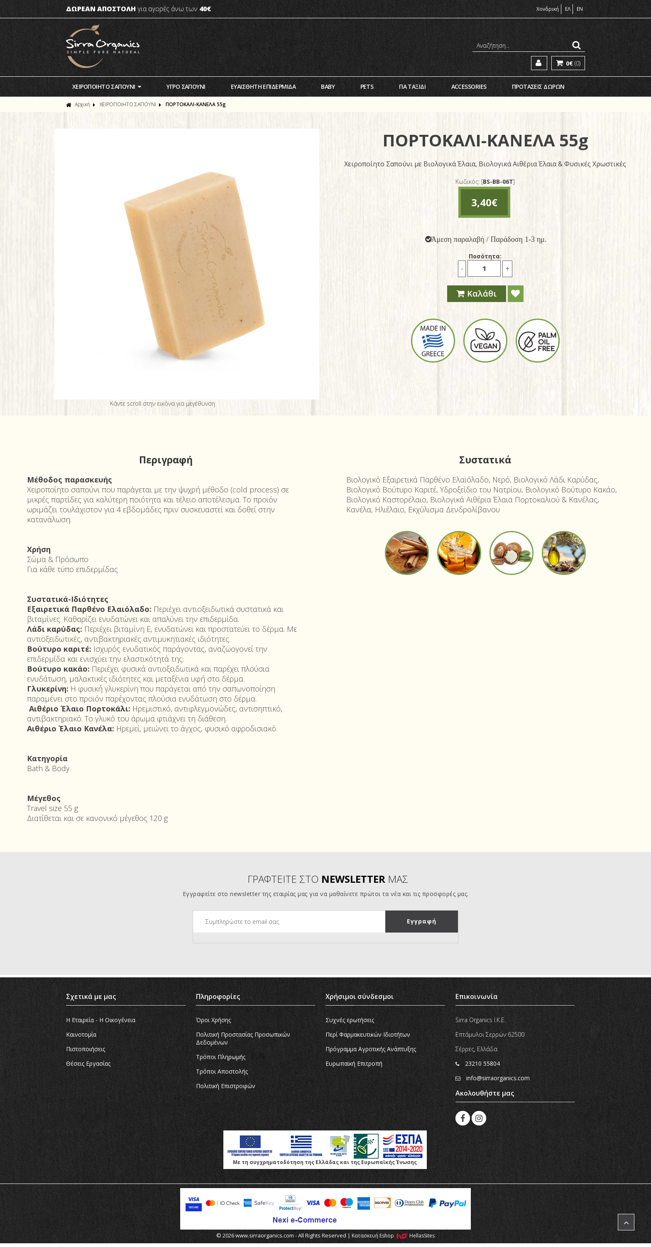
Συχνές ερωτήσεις (350, 1020)
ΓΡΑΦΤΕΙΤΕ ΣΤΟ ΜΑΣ (327, 879)
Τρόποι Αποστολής (222, 1071)
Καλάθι (477, 293)
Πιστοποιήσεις (85, 1049)
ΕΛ (567, 8)
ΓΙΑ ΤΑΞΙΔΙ (412, 86)
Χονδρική (547, 8)
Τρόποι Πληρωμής (220, 1057)
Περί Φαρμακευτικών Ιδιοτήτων (368, 1034)
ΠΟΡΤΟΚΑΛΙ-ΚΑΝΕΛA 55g (196, 104)
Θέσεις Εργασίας (88, 1063)
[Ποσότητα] (484, 268)
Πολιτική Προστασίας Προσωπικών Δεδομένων (243, 1038)
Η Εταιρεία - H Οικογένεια (100, 1020)
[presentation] (256, 949)
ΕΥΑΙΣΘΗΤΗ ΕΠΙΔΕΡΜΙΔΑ (263, 86)
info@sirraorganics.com (492, 1078)
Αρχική (78, 104)
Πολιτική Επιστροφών (225, 1086)
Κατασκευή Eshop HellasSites (393, 1235)
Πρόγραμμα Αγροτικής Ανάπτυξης (371, 1049)
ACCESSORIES (469, 86)
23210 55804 (477, 1063)
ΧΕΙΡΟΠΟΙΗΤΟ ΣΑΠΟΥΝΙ (106, 86)
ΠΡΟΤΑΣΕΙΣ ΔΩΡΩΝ (538, 86)
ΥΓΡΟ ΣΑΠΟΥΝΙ (185, 86)
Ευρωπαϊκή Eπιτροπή (354, 1063)
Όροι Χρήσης (213, 1020)
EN (580, 8)
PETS (367, 86)
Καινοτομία (81, 1034)
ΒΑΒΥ (328, 86)
